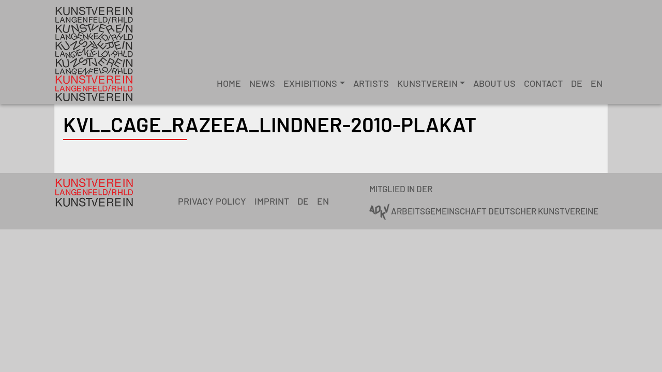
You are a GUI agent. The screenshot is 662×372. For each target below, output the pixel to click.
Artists (371, 83)
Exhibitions (310, 83)
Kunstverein (427, 83)
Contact (543, 83)
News (262, 83)
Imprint (271, 201)
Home (229, 83)
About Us (494, 83)
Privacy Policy (212, 201)
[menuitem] (576, 83)
